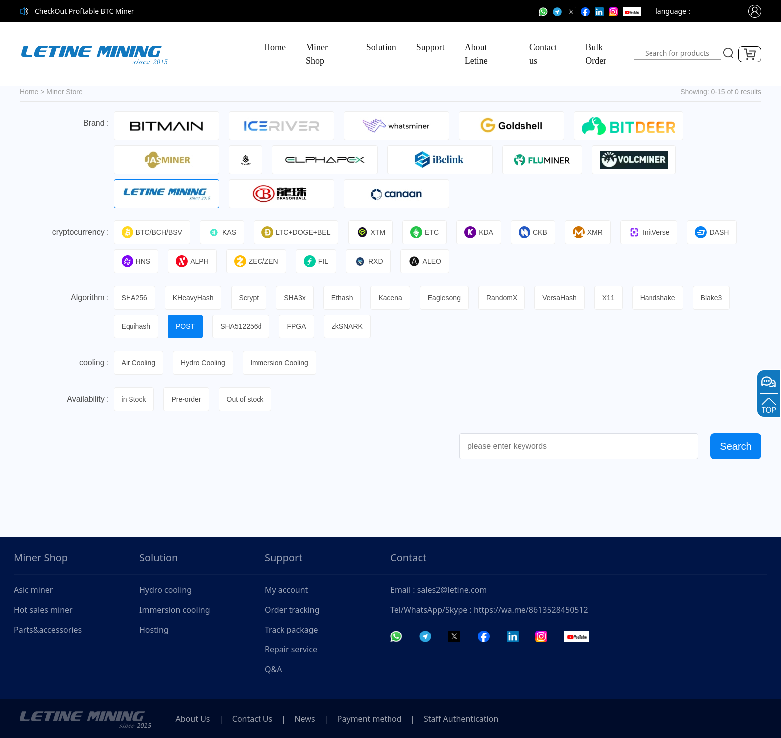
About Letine (476, 54)
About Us (193, 718)
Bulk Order (595, 54)
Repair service (291, 649)
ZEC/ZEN (258, 261)
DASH (717, 232)
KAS (223, 232)
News (308, 718)
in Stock (134, 399)
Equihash (136, 326)
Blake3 (717, 298)
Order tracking (292, 609)
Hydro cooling (165, 589)
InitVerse (653, 232)
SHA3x (297, 298)
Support (430, 47)
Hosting (154, 629)
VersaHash (564, 298)
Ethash (345, 298)
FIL (318, 261)
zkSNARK (349, 326)
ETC (427, 232)
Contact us (543, 54)
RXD (371, 261)
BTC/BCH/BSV (152, 232)
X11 (613, 298)
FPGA (298, 326)
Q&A (273, 669)
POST (186, 326)
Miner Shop (317, 54)
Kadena (393, 298)
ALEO (427, 261)
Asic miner (33, 589)
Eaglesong (447, 298)
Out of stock (246, 399)
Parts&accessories (48, 629)
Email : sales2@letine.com (438, 589)
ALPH (193, 261)
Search (735, 446)
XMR (592, 232)
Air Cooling (139, 363)
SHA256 (135, 298)
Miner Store (64, 92)
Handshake (662, 298)
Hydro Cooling (204, 363)
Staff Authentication (467, 718)
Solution (381, 47)
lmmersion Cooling (281, 363)
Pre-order (187, 399)
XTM (372, 232)
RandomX (505, 298)
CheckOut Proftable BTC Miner (84, 11)
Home (275, 47)
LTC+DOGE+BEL (297, 232)
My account (286, 589)
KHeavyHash (194, 298)
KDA (481, 232)
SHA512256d (242, 326)
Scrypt (250, 298)
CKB (536, 232)
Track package (291, 629)
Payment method (374, 718)
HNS (136, 261)
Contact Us (254, 718)
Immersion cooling (174, 609)
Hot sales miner (43, 609)
